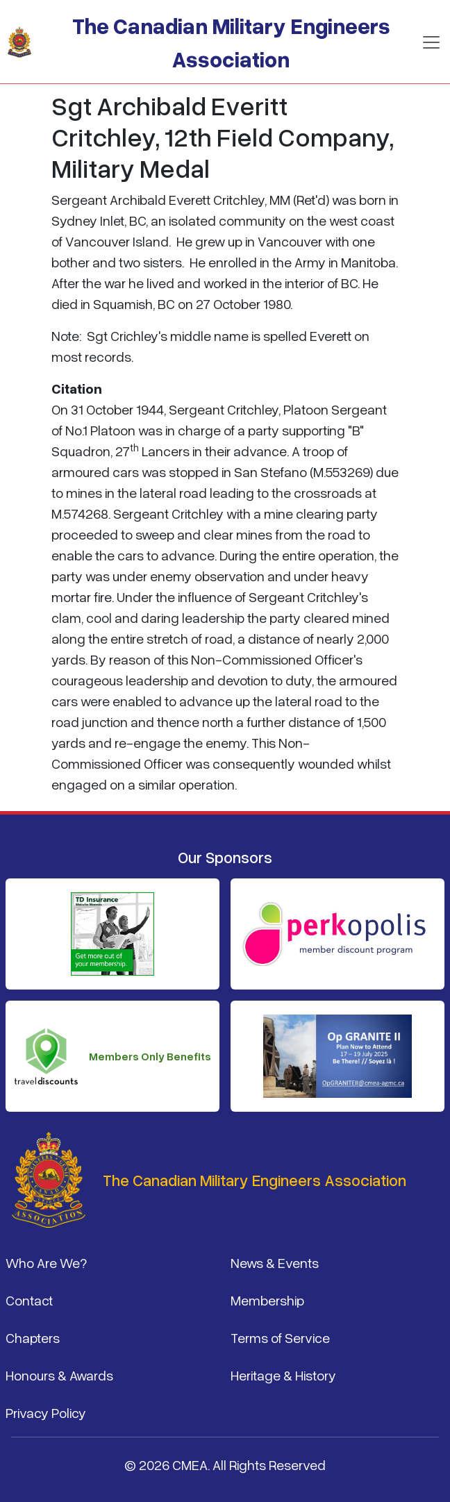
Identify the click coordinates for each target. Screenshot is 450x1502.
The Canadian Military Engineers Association (231, 42)
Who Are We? (46, 1262)
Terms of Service (280, 1337)
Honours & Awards (59, 1375)
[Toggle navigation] (431, 42)
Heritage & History (283, 1375)
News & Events (275, 1262)
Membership (267, 1300)
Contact (29, 1300)
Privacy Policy (46, 1412)
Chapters (33, 1337)
